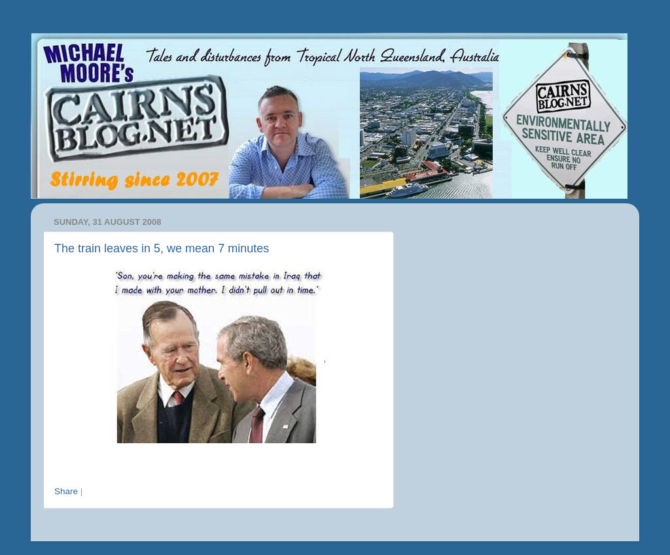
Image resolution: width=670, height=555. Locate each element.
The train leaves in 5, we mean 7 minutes (161, 248)
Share (66, 491)
